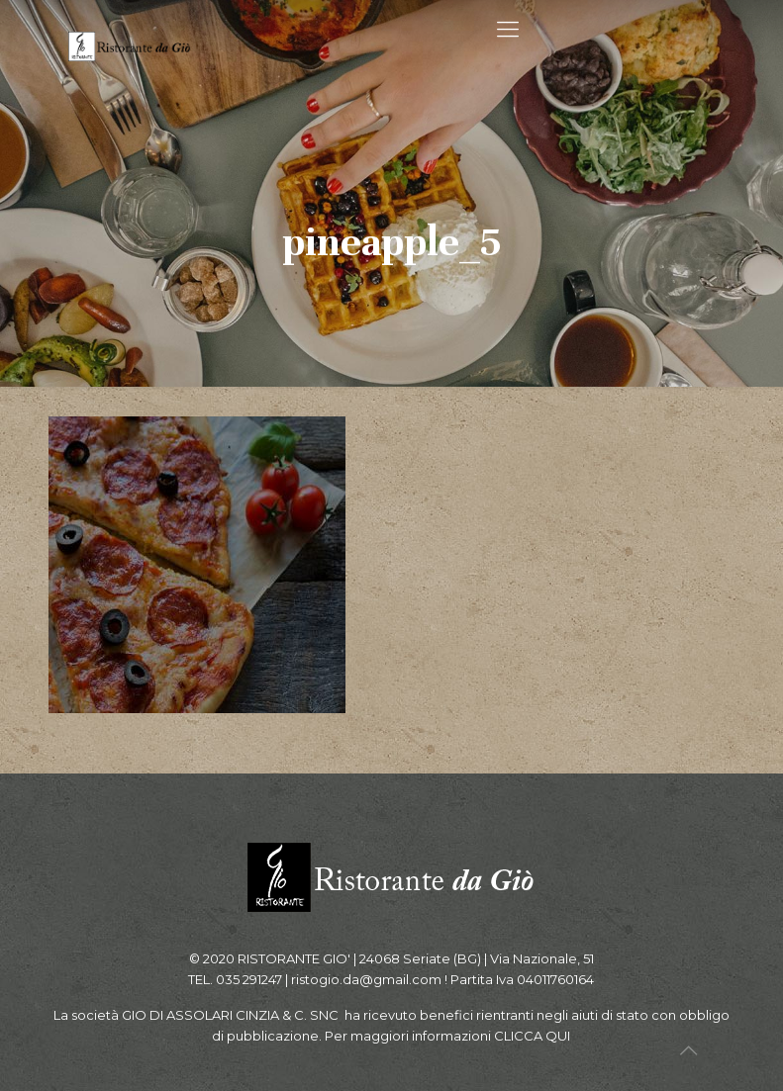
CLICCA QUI (532, 1036)
